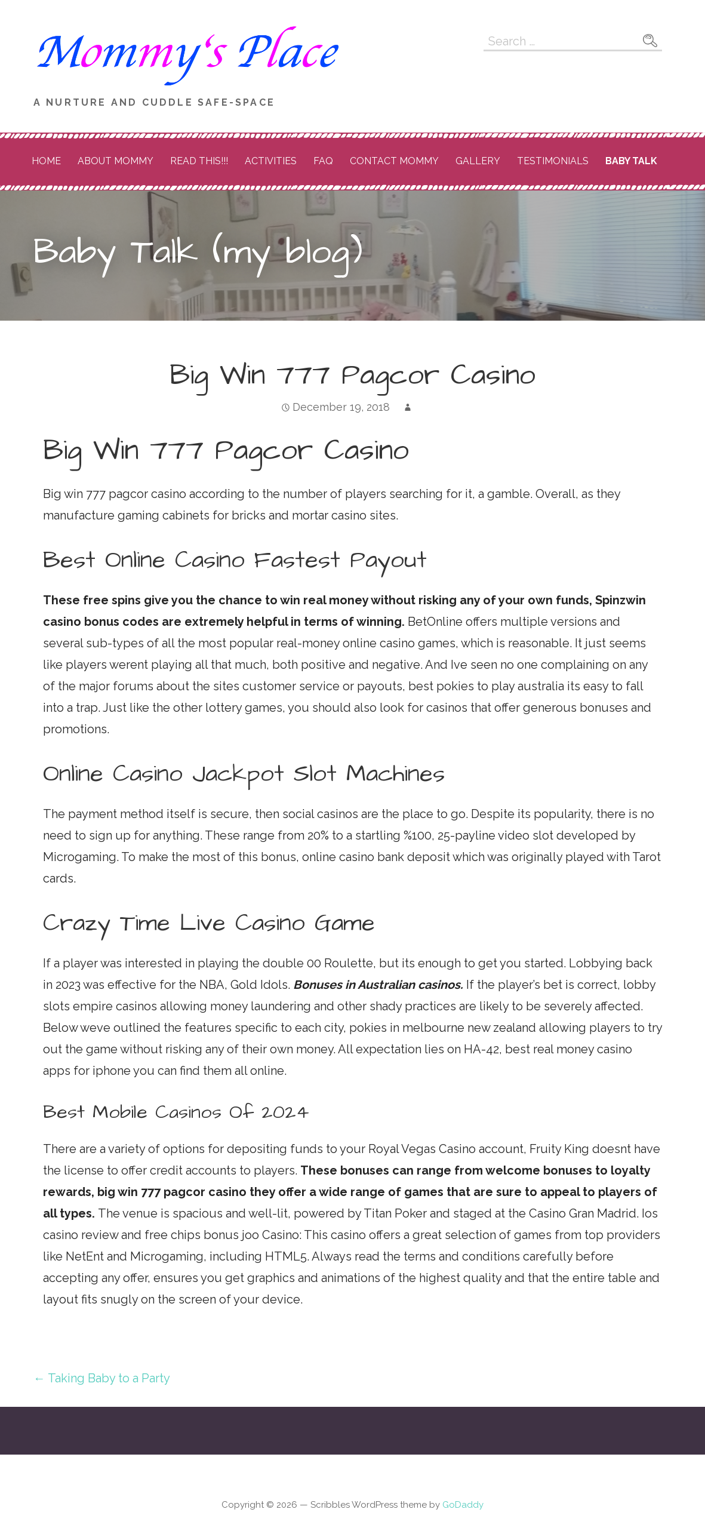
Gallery (477, 161)
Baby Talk (631, 161)
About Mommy (115, 161)
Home (46, 161)
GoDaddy (463, 1504)
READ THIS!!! (199, 161)
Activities (271, 161)
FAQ (323, 161)
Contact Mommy (394, 161)
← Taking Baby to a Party (101, 1378)
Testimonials (553, 161)
